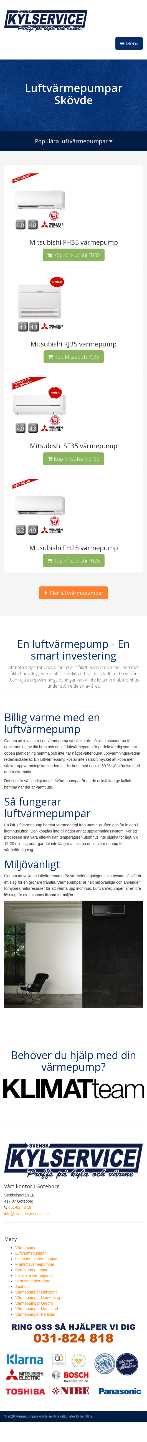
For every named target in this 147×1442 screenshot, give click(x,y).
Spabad (22, 1286)
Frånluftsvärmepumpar (34, 1264)
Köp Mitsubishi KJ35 (73, 356)
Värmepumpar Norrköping (37, 1297)
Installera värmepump (34, 1275)
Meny (129, 43)
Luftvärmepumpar (30, 1253)
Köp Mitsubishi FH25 (73, 560)
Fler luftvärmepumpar (73, 592)
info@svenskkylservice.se (26, 1213)
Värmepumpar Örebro (34, 1303)
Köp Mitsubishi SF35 (73, 458)
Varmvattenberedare (32, 1281)
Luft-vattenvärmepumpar (36, 1259)
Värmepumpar (27, 1247)
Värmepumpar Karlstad (35, 1314)
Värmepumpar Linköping (36, 1292)
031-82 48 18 (19, 1207)
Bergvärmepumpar (31, 1270)
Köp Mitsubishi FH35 (73, 255)
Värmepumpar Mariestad (36, 1309)
